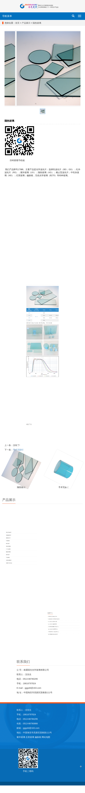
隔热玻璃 (37, 23)
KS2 (35, 346)
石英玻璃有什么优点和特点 (81, 627)
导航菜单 (7, 16)
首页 (17, 23)
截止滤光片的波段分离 (81, 622)
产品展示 (26, 23)
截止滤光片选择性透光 (81, 623)
